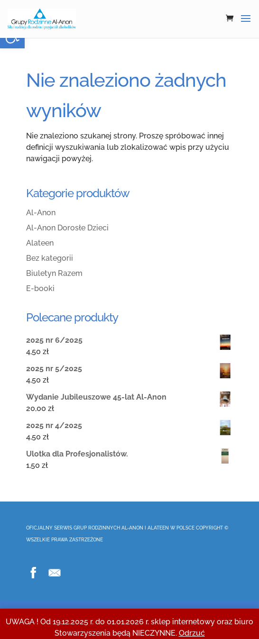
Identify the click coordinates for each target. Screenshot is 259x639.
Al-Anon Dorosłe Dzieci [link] (67, 227)
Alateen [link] (40, 242)
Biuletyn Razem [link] (54, 273)
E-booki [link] (40, 288)
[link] (42, 19)
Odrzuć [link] (192, 633)
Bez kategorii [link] (49, 258)
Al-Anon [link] (41, 212)
